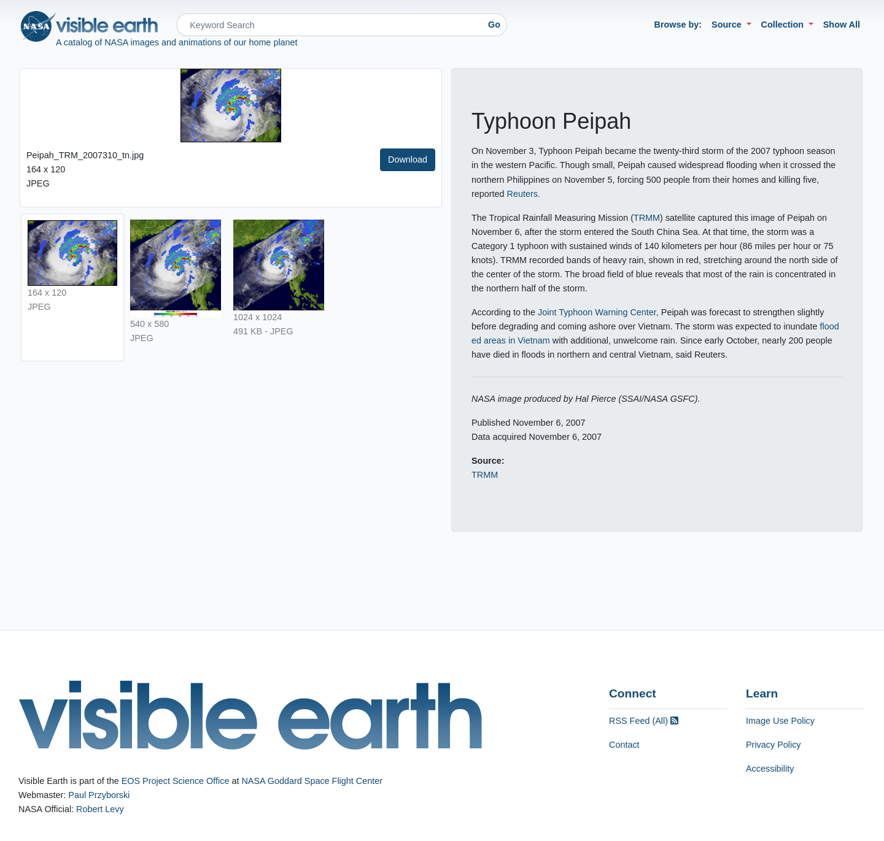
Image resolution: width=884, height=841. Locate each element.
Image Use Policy (780, 721)
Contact (624, 745)
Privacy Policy (773, 745)
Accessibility (770, 769)
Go (494, 24)
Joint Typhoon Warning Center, (598, 312)
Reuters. (523, 194)
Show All (841, 24)
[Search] (329, 24)
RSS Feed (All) (643, 721)
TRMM (647, 218)
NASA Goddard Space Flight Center (311, 781)
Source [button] (727, 24)
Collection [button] (784, 24)
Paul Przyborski (99, 795)
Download (407, 159)
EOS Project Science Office (176, 781)
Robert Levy (100, 809)
